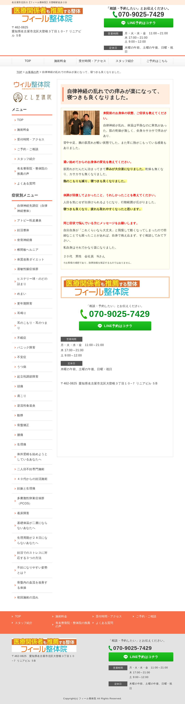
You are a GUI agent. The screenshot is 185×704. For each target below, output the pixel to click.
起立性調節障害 (27, 376)
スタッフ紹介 (125, 60)
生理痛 (21, 444)
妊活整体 (23, 230)
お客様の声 (32, 72)
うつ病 (21, 366)
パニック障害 (26, 347)
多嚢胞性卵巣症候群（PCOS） (30, 501)
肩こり (21, 395)
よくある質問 (26, 183)
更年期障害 (24, 303)
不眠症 (21, 337)
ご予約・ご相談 (27, 149)
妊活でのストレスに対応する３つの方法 (32, 555)
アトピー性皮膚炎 (29, 220)
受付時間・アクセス (92, 60)
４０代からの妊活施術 (32, 478)
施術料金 (60, 60)
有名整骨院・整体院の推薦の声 (32, 171)
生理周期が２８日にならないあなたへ (32, 540)
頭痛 (20, 386)
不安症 (21, 357)
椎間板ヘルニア (27, 249)
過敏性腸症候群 (27, 269)
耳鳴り (21, 313)
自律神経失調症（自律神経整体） (32, 208)
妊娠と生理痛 (26, 488)
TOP (28, 60)
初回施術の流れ (27, 597)
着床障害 (23, 513)
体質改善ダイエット (30, 259)
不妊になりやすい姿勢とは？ (32, 570)
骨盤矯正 (23, 425)
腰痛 (20, 434)
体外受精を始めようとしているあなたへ (32, 457)
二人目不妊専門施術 (30, 469)
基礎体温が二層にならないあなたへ (32, 525)
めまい (21, 293)
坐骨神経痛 (24, 239)
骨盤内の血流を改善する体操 (32, 585)
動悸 (20, 415)
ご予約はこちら (157, 60)
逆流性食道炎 (26, 405)
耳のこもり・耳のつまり (32, 325)
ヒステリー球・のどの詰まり (32, 281)
